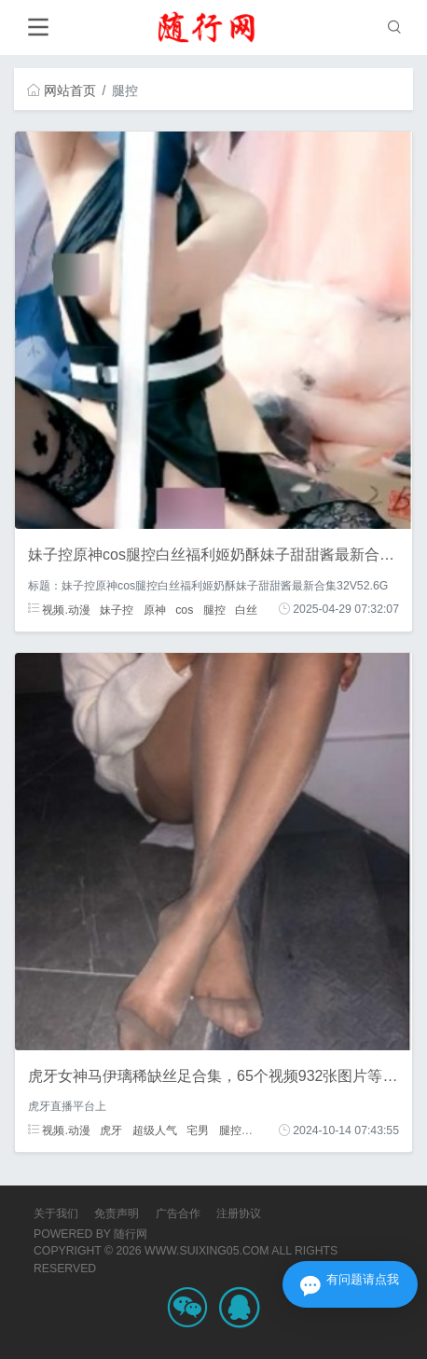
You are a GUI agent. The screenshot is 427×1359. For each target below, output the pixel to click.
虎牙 (111, 1130)
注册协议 (238, 1213)
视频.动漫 (59, 609)
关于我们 (56, 1213)
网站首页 (61, 90)
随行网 (130, 1234)
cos (184, 609)
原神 (155, 609)
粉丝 (262, 1130)
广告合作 (178, 1213)
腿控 (214, 609)
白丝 (246, 609)
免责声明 (116, 1213)
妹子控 (116, 609)
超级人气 (154, 1130)
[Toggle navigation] (37, 27)
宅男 (197, 1130)
